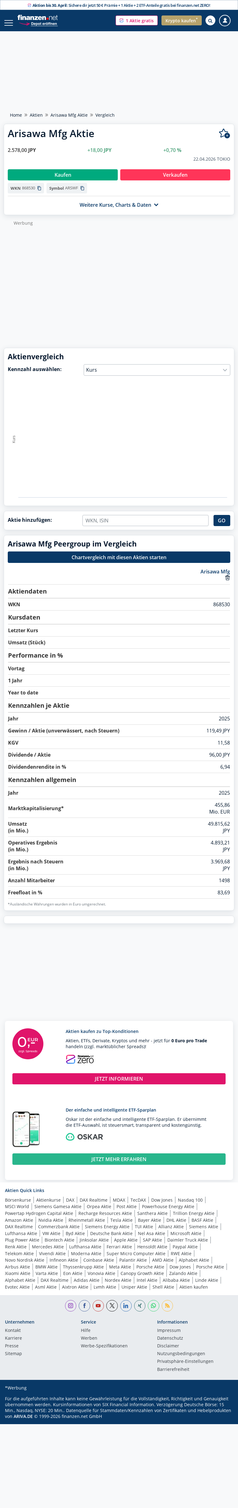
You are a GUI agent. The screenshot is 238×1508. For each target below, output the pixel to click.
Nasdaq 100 (190, 1206)
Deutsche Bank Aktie (111, 1240)
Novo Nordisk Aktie (24, 1266)
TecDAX (138, 1206)
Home (16, 115)
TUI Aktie (144, 1233)
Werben (89, 1344)
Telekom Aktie (19, 1260)
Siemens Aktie (203, 1233)
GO (222, 527)
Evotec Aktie (17, 1293)
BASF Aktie (202, 1226)
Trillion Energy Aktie (193, 1220)
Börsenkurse (18, 1206)
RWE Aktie (181, 1260)
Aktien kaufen (193, 1293)
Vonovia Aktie (101, 1280)
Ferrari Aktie (119, 1253)
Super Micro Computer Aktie (136, 1260)
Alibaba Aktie (176, 1287)
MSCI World (17, 1213)
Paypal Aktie (185, 1253)
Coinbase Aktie (98, 1266)
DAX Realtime (94, 1206)
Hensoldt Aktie (152, 1253)
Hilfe (85, 1337)
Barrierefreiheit (173, 1376)
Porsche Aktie (150, 1273)
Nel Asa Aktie (151, 1240)
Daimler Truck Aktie (187, 1246)
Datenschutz (170, 1344)
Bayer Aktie (149, 1226)
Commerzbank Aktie (59, 1233)
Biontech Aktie (59, 1246)
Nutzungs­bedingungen (181, 1360)
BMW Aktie (46, 1273)
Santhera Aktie (152, 1220)
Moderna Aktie (86, 1260)
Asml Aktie (46, 1293)
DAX (70, 1206)
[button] (137, 20)
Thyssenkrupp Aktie (83, 1273)
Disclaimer (168, 1352)
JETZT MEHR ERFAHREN (119, 1165)
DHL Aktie (176, 1226)
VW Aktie (51, 1240)
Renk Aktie (16, 1253)
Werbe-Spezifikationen (104, 1352)
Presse (12, 1352)
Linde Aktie (206, 1287)
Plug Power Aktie (22, 1246)
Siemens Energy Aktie (107, 1233)
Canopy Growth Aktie (142, 1280)
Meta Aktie (120, 1273)
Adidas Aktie (86, 1287)
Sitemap (13, 1360)
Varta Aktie (47, 1280)
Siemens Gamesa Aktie (58, 1213)
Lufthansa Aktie (21, 1240)
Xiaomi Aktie (17, 1280)
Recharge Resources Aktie (105, 1220)
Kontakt (13, 1337)
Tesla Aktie (121, 1226)
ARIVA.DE (23, 1423)
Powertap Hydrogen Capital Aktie (39, 1220)
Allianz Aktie (171, 1233)
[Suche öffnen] (210, 20)
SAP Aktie (152, 1246)
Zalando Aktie (183, 1280)
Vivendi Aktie (52, 1260)
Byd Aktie (75, 1240)
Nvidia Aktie (50, 1226)
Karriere (13, 1344)
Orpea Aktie (99, 1213)
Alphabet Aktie (194, 1266)
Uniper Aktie (134, 1293)
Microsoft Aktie (185, 1240)
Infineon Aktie (64, 1266)
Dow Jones (162, 1206)
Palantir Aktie (133, 1266)
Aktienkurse (48, 1206)
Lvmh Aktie (105, 1293)
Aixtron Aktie (75, 1293)
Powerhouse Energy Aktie (168, 1213)
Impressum (169, 1337)
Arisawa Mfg (215, 578)
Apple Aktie (126, 1246)
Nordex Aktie (118, 1287)
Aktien (36, 115)
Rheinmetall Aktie (86, 1226)
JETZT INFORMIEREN (119, 1085)
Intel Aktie (147, 1287)
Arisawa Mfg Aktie (69, 115)
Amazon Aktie (19, 1226)
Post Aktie (127, 1213)
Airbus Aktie (17, 1273)
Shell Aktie (163, 1293)
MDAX (119, 1206)
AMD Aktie (163, 1266)
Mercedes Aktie (48, 1253)
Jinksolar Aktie (94, 1246)
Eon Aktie (72, 1280)
